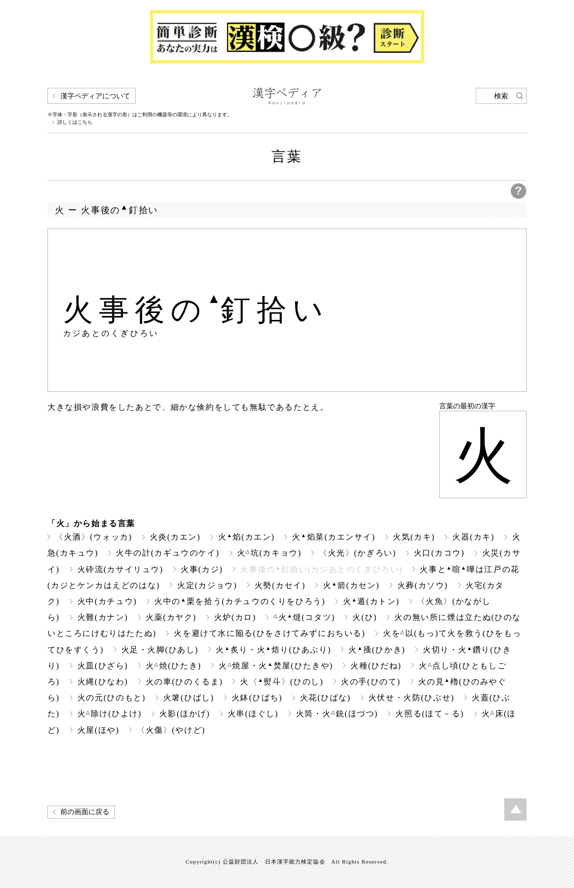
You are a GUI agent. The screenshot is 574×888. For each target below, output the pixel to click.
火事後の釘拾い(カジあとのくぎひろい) (321, 569)
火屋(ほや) (98, 730)
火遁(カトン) (371, 601)
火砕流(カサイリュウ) (120, 569)
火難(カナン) (102, 617)
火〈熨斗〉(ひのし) (281, 681)
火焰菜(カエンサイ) (333, 537)
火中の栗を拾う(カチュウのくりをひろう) (239, 601)
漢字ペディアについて (95, 96)
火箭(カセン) (351, 585)
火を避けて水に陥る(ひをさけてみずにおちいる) (269, 633)
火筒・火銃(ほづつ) (337, 713)
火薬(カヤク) (171, 617)
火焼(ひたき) (174, 665)
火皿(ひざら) (102, 665)
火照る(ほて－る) (429, 713)
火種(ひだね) (375, 665)
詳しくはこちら (74, 122)
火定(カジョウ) (207, 585)
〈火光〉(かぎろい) (357, 553)
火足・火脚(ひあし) (160, 649)
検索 (501, 96)
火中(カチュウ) (107, 601)
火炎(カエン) (175, 537)
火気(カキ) (414, 537)
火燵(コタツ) (304, 617)
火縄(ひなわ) (102, 681)
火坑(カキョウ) (269, 553)
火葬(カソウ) (422, 585)
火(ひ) (364, 617)
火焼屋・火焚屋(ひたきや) (276, 665)
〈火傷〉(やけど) (171, 730)
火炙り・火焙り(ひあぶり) (273, 649)
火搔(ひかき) (376, 649)
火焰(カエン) (246, 537)
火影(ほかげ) (184, 713)
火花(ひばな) (325, 697)
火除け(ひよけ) (109, 713)
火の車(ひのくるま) (184, 681)
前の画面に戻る (84, 812)
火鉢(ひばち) (257, 697)
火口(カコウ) (439, 553)
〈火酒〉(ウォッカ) (93, 537)
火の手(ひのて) (371, 681)
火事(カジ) (202, 569)
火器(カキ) (473, 537)
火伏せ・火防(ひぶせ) (411, 697)
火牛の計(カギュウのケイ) (168, 553)
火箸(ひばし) (188, 697)
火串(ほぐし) (253, 713)
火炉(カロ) (235, 617)
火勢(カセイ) (280, 585)
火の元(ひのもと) (111, 697)
